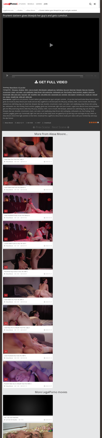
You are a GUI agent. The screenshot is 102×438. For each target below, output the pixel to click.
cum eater (19, 92)
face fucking (68, 92)
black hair (73, 90)
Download (46, 123)
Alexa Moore (13, 87)
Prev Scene (41, 127)
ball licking (59, 90)
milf (29, 95)
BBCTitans (9, 364)
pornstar (64, 95)
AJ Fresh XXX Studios (11, 307)
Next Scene (61, 127)
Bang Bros (9, 335)
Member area (17, 429)
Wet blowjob (43, 90)
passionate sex (56, 95)
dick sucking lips (47, 92)
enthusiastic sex (58, 92)
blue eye (85, 90)
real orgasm (72, 95)
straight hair (14, 97)
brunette (91, 90)
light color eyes (16, 95)
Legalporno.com (9, 4)
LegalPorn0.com (17, 434)
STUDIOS (21, 4)
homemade (6, 95)
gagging (85, 92)
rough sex (88, 95)
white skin (29, 97)
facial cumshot (77, 92)
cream (13, 92)
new (38, 95)
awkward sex (51, 90)
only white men (46, 95)
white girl (22, 97)
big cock (66, 90)
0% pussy (15, 90)
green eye (91, 92)
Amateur (21, 90)
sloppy (8, 97)
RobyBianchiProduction (61, 364)
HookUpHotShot (10, 392)
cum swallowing (28, 92)
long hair (24, 95)
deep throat (38, 92)
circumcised (6, 92)
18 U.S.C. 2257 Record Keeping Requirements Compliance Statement (65, 434)
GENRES (38, 4)
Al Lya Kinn (21, 87)
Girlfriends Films (59, 307)
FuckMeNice (9, 420)
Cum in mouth (33, 90)
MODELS (29, 4)
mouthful (34, 95)
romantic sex (80, 95)
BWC (26, 90)
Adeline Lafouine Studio (61, 335)
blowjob (79, 90)
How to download (31, 429)
